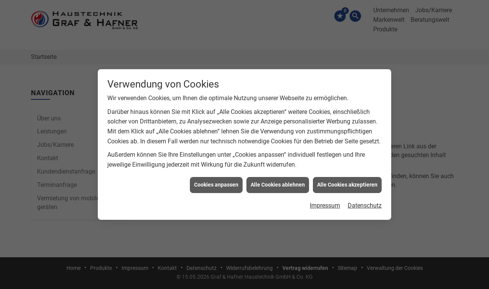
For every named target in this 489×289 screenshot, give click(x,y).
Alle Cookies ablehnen (278, 185)
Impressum (325, 205)
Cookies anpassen (216, 185)
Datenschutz (365, 205)
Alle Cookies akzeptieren (347, 185)
